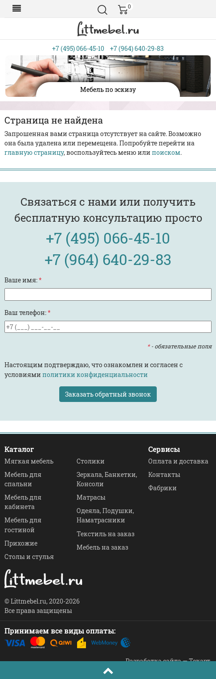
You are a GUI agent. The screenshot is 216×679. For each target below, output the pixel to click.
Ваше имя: (23, 280)
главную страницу (34, 152)
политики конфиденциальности (95, 374)
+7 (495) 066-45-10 (78, 48)
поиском (166, 152)
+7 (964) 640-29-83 (137, 48)
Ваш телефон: (27, 312)
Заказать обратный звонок (108, 394)
